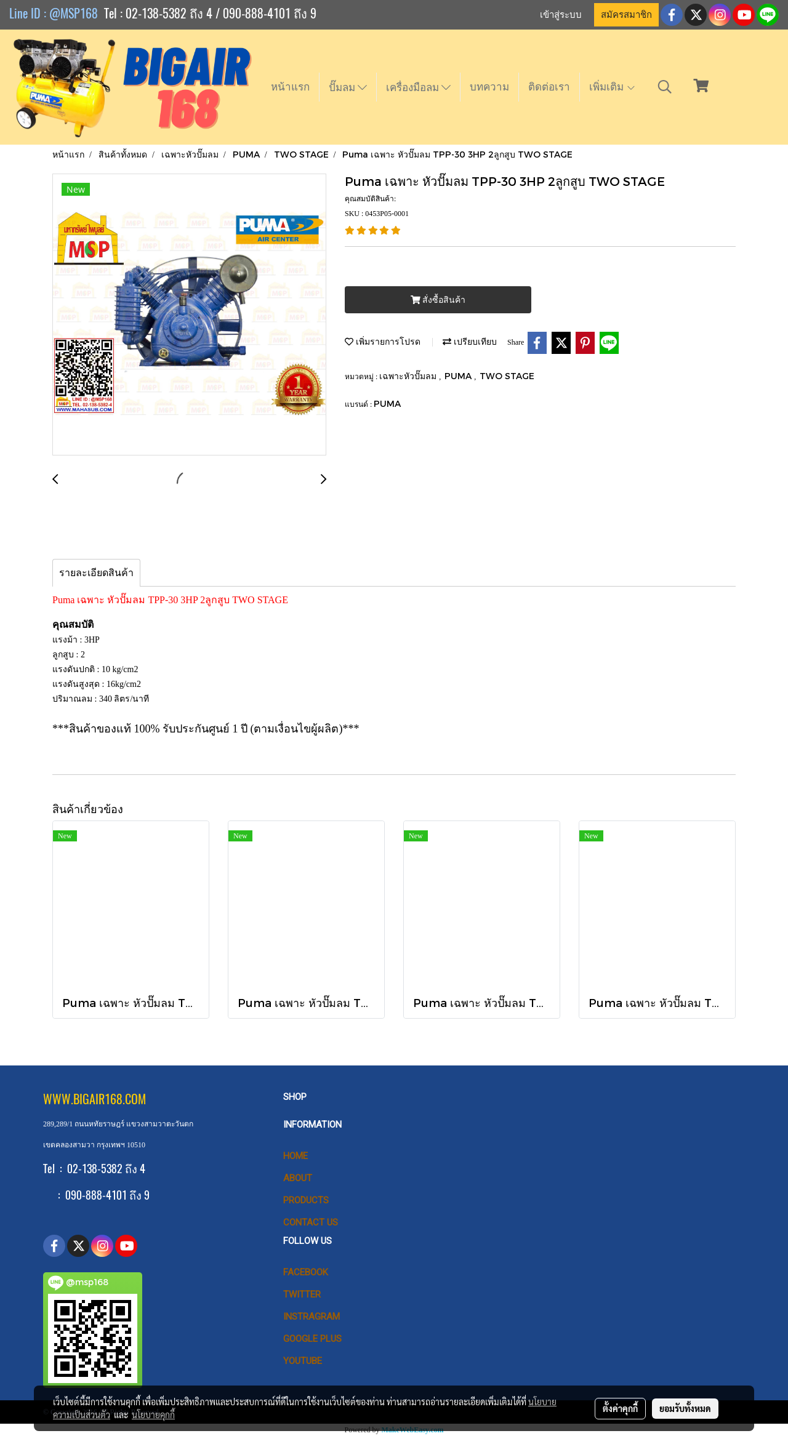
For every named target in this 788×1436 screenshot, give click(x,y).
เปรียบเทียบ (470, 341)
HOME (295, 1155)
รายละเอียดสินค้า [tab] (96, 573)
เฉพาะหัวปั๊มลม (409, 376)
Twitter (302, 1294)
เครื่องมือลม (418, 87)
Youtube (302, 1360)
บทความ (489, 87)
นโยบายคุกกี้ (153, 1414)
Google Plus (312, 1338)
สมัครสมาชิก (626, 14)
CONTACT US (310, 1222)
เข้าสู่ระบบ (561, 14)
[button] (664, 86)
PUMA (459, 376)
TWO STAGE (507, 376)
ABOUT (297, 1178)
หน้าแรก (290, 87)
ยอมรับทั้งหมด (685, 1408)
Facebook (305, 1272)
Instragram (311, 1316)
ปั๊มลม (348, 87)
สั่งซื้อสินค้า (438, 300)
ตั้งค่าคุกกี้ (620, 1408)
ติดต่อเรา (549, 87)
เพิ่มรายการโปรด (382, 341)
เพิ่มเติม (612, 87)
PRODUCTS (306, 1200)
